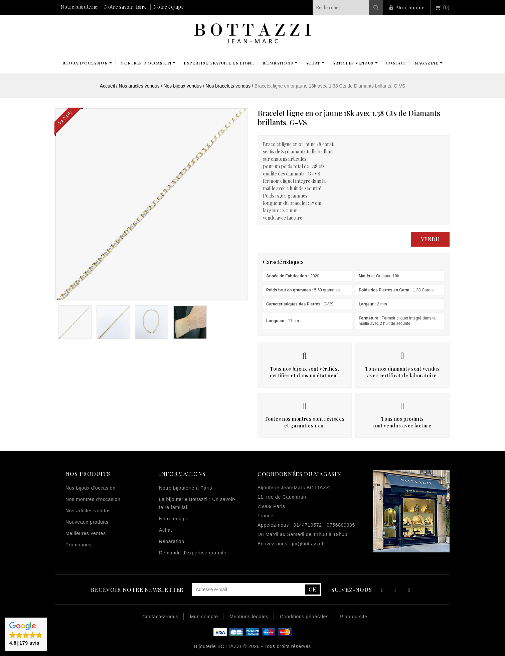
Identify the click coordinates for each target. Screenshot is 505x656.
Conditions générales (304, 616)
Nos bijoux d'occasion (90, 488)
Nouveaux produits (87, 522)
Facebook (381, 590)
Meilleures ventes (85, 533)
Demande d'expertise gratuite (192, 552)
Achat (165, 530)
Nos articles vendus (88, 510)
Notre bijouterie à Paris (185, 488)
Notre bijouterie (79, 7)
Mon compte (410, 7)
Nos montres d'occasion (92, 499)
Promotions (78, 544)
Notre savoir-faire (125, 7)
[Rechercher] (348, 7)
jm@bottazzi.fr (308, 543)
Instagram (409, 590)
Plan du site (353, 616)
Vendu (430, 239)
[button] (26, 634)
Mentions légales (248, 616)
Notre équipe (168, 7)
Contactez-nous (160, 616)
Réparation (171, 541)
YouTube (395, 590)
